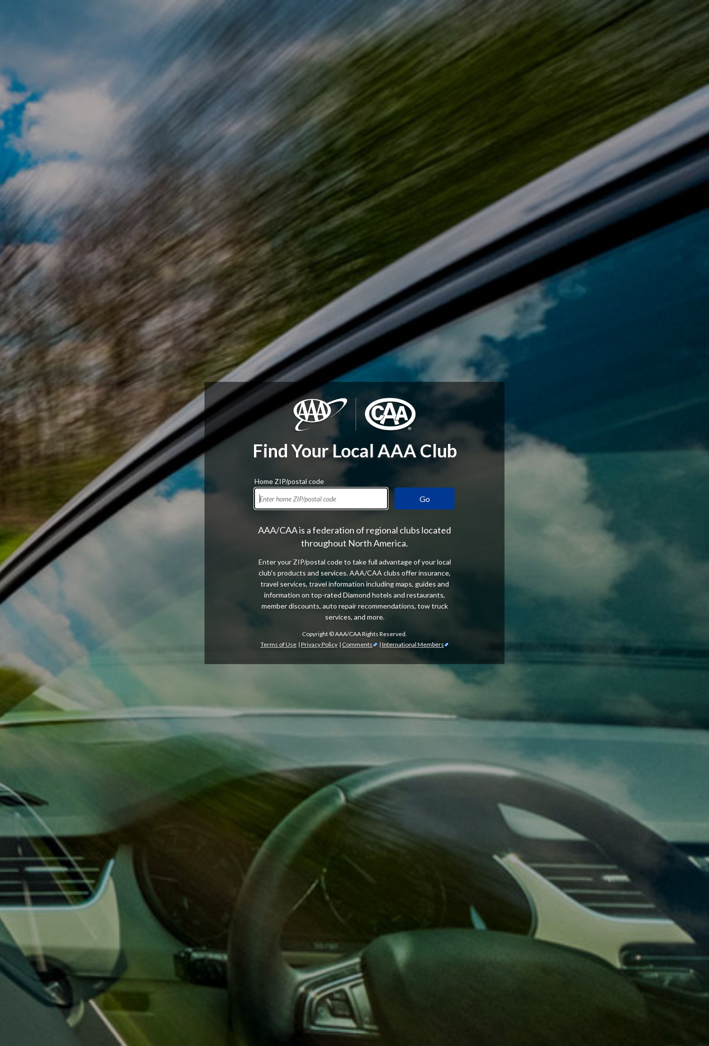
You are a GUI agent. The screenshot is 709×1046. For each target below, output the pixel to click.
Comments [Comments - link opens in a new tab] (357, 644)
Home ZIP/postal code (289, 480)
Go (425, 498)
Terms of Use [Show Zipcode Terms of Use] (278, 644)
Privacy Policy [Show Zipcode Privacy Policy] (319, 644)
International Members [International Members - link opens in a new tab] (413, 644)
